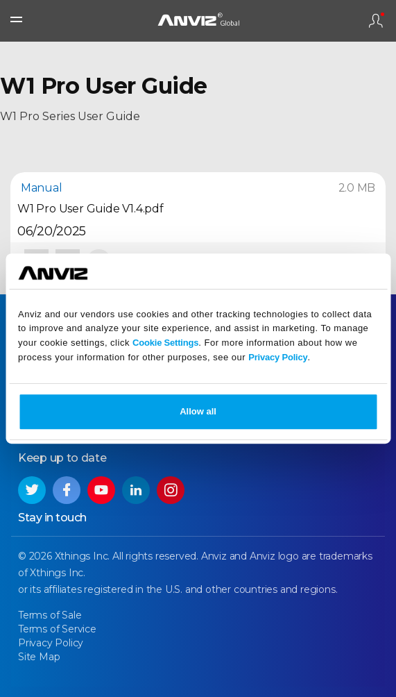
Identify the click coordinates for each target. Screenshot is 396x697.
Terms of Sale (49, 615)
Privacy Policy (277, 357)
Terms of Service (57, 629)
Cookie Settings (165, 342)
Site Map (39, 656)
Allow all (198, 411)
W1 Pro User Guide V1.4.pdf (90, 208)
